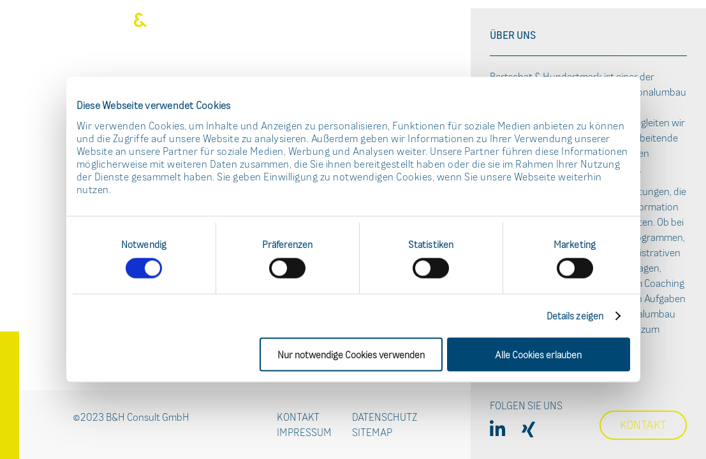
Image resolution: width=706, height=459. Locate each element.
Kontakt (298, 417)
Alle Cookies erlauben (538, 354)
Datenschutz (384, 417)
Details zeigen (575, 315)
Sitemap (372, 432)
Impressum (304, 432)
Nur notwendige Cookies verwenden (351, 354)
